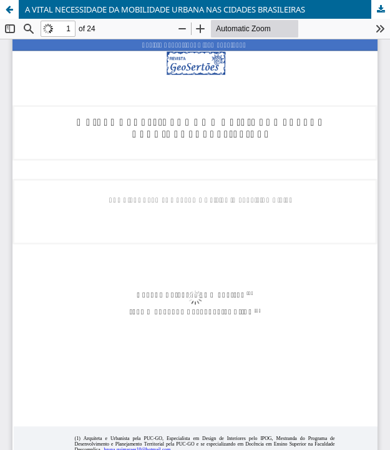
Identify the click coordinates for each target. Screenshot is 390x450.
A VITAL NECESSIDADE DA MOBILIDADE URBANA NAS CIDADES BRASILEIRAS (165, 9)
